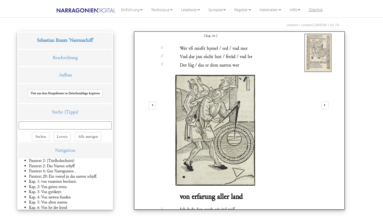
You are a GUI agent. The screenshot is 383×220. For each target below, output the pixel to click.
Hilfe (295, 10)
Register (242, 10)
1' (162, 47)
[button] (65, 93)
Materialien (270, 10)
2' (162, 56)
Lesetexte (190, 10)
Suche (57, 112)
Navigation (65, 150)
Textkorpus (162, 10)
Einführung (132, 10)
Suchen (40, 136)
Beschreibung (65, 57)
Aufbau (65, 75)
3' (162, 64)
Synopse (217, 10)
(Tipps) (71, 112)
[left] (152, 105)
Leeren (62, 136)
